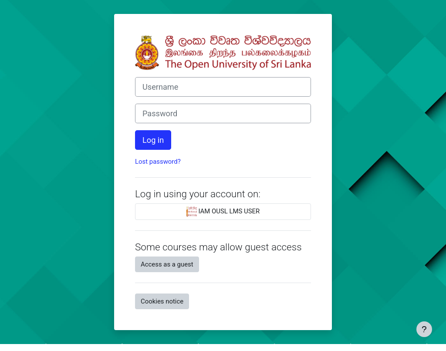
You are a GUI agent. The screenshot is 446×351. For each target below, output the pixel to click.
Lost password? (158, 161)
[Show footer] (424, 329)
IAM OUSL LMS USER (223, 211)
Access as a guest (167, 264)
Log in (153, 140)
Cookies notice (162, 301)
